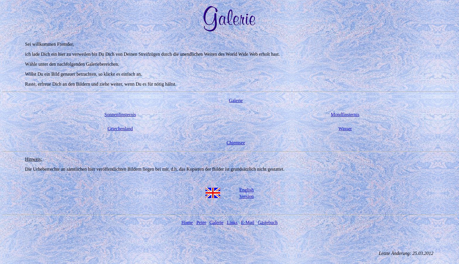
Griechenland (120, 128)
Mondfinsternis (345, 114)
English (246, 189)
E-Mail (247, 222)
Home (187, 222)
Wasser (345, 128)
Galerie (236, 100)
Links (232, 222)
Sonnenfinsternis (120, 114)
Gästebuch (268, 222)
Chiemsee (236, 142)
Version (246, 196)
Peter (201, 222)
